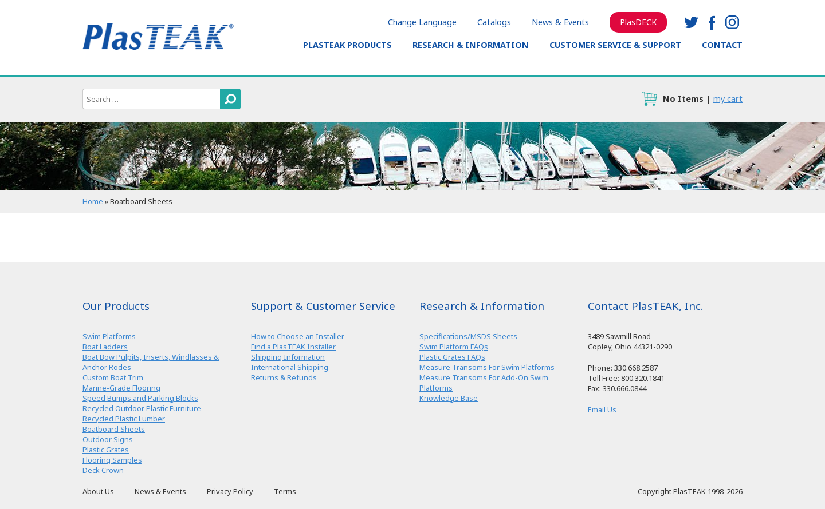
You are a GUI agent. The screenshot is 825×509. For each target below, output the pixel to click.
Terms (285, 491)
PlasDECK (638, 22)
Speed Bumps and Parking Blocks (140, 398)
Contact (722, 44)
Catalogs (494, 22)
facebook (711, 22)
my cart (727, 98)
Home (92, 201)
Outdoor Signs (107, 439)
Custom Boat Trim (112, 377)
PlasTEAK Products (347, 44)
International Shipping (289, 367)
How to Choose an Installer (297, 336)
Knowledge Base (448, 398)
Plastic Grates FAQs (452, 357)
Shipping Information (288, 357)
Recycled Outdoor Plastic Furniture (141, 408)
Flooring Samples (112, 460)
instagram (732, 22)
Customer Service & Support (615, 44)
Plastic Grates (105, 449)
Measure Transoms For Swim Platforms (487, 367)
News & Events (560, 22)
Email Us (602, 409)
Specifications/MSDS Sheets (468, 336)
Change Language (422, 22)
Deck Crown (103, 470)
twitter (691, 22)
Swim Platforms (109, 336)
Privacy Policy (230, 491)
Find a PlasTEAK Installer (293, 346)
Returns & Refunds (284, 377)
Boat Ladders (105, 346)
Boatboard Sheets (113, 429)
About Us (98, 491)
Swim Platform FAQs (453, 346)
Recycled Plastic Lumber (123, 418)
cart (649, 99)
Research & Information (470, 44)
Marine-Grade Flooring (121, 388)
